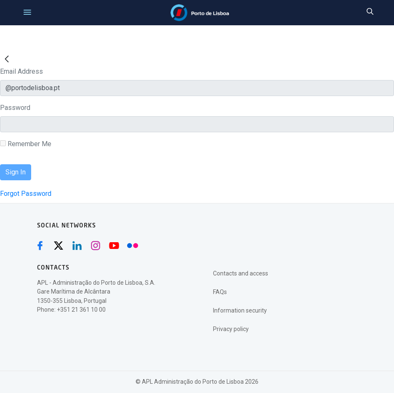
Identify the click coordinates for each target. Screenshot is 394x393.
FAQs (220, 292)
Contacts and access (240, 273)
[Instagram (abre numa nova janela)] (95, 245)
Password (15, 108)
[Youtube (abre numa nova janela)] (114, 245)
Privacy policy (231, 329)
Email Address (21, 71)
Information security (240, 310)
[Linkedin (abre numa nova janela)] (77, 245)
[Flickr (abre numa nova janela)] (132, 245)
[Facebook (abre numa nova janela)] (40, 245)
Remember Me (25, 144)
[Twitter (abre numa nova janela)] (58, 245)
